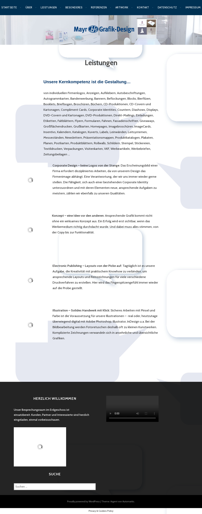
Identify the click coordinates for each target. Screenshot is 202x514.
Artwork (121, 7)
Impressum (193, 7)
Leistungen (49, 7)
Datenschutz (167, 7)
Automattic (128, 501)
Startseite (9, 7)
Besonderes (74, 7)
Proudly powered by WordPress (83, 501)
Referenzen (99, 7)
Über (28, 7)
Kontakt (143, 7)
